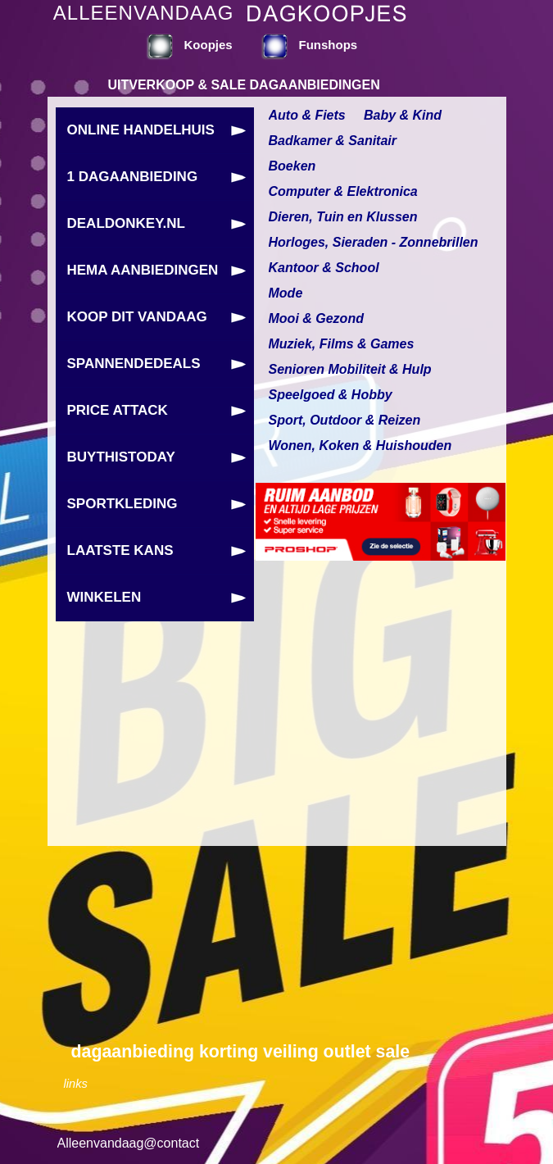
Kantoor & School (324, 268)
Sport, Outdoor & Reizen (345, 420)
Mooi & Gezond (316, 318)
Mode (286, 293)
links (76, 1083)
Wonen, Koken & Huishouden (360, 445)
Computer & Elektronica (343, 191)
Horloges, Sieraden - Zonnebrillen (373, 242)
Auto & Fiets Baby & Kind (355, 115)
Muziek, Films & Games (342, 344)
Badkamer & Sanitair (333, 141)
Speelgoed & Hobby (330, 395)
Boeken (292, 166)
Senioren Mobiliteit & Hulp (350, 369)
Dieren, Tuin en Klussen (343, 217)
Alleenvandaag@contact (128, 1143)
